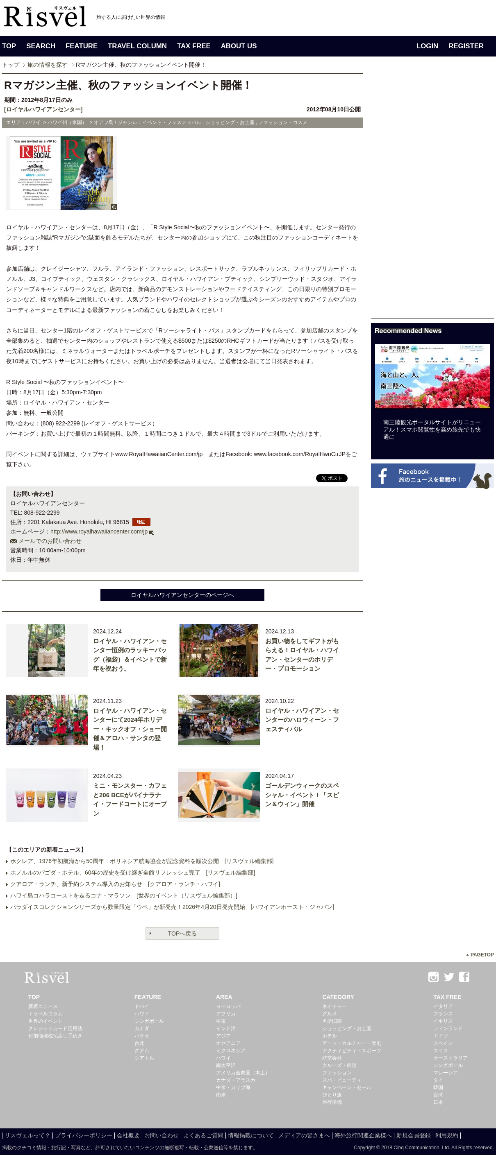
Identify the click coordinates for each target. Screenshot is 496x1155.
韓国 (438, 1087)
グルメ (329, 1014)
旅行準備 (332, 1102)
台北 (139, 1043)
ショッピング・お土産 (346, 1028)
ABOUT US (239, 46)
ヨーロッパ (228, 1006)
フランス (443, 1014)
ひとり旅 (332, 1095)
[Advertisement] (396, 196)
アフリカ (226, 1014)
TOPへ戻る (182, 933)
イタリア (443, 1006)
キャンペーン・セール (346, 1087)
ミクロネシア (231, 1050)
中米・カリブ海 (233, 1087)
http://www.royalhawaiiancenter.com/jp (99, 531)
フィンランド (448, 1028)
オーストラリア (450, 1058)
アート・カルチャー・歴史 (351, 1043)
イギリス (443, 1021)
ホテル (329, 1036)
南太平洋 (226, 1065)
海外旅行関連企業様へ (363, 1135)
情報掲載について (251, 1135)
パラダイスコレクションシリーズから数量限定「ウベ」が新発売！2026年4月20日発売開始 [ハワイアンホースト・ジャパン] (172, 907)
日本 (438, 1102)
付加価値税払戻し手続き (55, 1036)
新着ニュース (43, 1006)
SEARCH (40, 46)
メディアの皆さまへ (304, 1135)
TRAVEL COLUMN (137, 46)
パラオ (141, 1036)
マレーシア (445, 1073)
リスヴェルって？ (27, 1135)
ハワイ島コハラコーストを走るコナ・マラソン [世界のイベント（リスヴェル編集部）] (123, 895)
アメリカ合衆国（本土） (243, 1073)
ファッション (337, 1073)
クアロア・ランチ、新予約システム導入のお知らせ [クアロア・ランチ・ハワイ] (115, 884)
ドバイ (141, 1006)
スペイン (443, 1043)
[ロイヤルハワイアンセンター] (43, 109)
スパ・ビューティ (342, 1080)
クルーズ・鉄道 (339, 1065)
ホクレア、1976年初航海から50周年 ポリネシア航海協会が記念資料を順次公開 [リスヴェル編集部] (142, 861)
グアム (141, 1050)
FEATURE (82, 46)
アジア (223, 1036)
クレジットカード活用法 (55, 1028)
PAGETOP (482, 955)
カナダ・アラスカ (235, 1080)
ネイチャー (334, 1006)
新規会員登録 (413, 1135)
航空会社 (332, 1058)
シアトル (144, 1058)
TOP (9, 46)
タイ (438, 1080)
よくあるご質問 (203, 1135)
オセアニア (228, 1043)
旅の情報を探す (47, 64)
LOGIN (427, 46)
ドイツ (440, 1036)
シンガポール (149, 1021)
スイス (440, 1050)
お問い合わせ (161, 1135)
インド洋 (226, 1028)
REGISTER (466, 46)
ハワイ (141, 1014)
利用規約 (446, 1135)
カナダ (141, 1028)
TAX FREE (194, 46)
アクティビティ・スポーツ (351, 1050)
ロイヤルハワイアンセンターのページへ (182, 595)
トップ (10, 64)
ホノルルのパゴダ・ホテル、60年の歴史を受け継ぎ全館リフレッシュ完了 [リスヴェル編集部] (132, 872)
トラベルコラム (45, 1014)
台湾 (438, 1095)
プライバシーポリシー (83, 1135)
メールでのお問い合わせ (50, 541)
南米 (221, 1095)
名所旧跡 (332, 1021)
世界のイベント (45, 1021)
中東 (221, 1021)
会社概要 (128, 1135)
